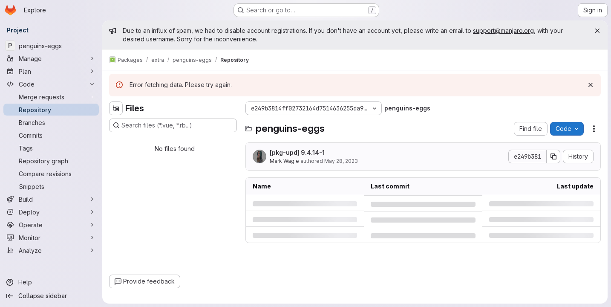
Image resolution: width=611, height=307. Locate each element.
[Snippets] (51, 186)
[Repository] (51, 110)
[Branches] (51, 122)
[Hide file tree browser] (116, 108)
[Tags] (51, 148)
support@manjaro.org (503, 30)
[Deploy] (51, 212)
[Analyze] (51, 250)
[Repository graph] (51, 161)
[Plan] (51, 71)
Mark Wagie (284, 161)
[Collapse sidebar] (51, 296)
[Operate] (51, 225)
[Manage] (51, 58)
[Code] (51, 84)
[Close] (597, 31)
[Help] (51, 282)
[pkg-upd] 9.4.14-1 (297, 152)
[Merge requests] (51, 97)
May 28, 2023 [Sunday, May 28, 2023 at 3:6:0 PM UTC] (341, 161)
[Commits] (51, 135)
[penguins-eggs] (51, 46)
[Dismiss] (590, 85)
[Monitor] (51, 237)
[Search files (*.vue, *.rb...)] (173, 125)
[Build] (51, 199)
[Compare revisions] (51, 174)
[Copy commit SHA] (553, 156)
